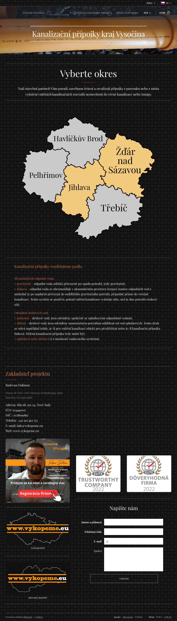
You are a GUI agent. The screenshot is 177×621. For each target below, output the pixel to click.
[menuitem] (44, 13)
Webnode (27, 617)
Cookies (39, 617)
